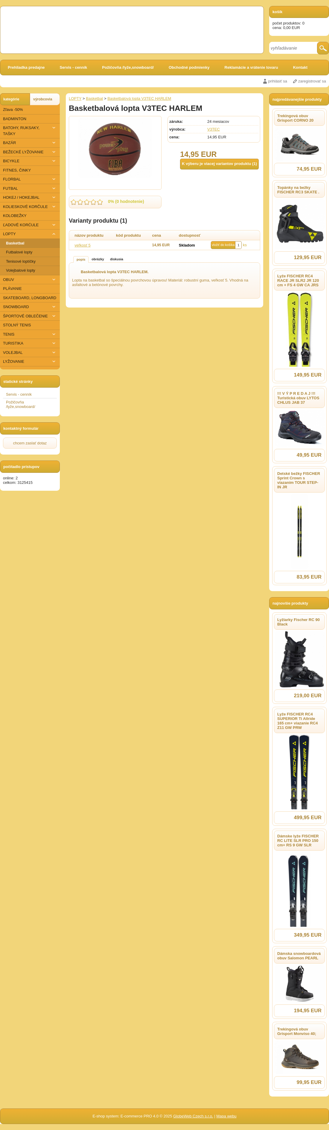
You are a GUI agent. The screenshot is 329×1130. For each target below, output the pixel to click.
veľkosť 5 (82, 245)
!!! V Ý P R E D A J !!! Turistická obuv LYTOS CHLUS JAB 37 (298, 398)
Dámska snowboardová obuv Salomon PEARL (299, 955)
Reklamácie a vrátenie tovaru (251, 67)
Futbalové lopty (19, 252)
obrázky (98, 259)
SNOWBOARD (30, 307)
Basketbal (15, 243)
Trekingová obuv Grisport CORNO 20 (295, 118)
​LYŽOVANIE (30, 361)
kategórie (11, 99)
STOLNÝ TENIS (17, 325)
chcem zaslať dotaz (30, 443)
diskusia (116, 259)
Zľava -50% (13, 109)
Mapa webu (226, 1116)
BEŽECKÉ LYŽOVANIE (30, 152)
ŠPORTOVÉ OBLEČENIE (30, 316)
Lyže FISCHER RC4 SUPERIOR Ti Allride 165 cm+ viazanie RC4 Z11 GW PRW (297, 721)
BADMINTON (14, 119)
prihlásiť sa (277, 81)
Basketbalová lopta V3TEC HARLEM (139, 98)
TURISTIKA (30, 343)
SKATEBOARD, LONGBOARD (29, 298)
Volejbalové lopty (20, 270)
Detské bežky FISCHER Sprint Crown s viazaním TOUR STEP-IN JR (298, 480)
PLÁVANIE (12, 288)
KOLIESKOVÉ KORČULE (30, 207)
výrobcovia (42, 99)
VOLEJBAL (30, 352)
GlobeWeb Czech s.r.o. (193, 1116)
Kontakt (300, 67)
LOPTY (30, 234)
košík (277, 12)
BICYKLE (30, 161)
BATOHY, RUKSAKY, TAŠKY (30, 130)
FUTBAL (30, 188)
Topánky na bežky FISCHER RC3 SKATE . (298, 189)
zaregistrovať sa (312, 81)
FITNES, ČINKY (17, 170)
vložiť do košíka (223, 245)
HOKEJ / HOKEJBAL (30, 197)
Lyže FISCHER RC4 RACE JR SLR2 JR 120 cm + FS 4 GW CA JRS (298, 280)
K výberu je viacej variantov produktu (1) (219, 163)
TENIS (30, 334)
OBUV (30, 279)
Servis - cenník (73, 67)
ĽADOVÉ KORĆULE (30, 225)
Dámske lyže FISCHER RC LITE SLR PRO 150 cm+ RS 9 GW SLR (298, 840)
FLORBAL (30, 179)
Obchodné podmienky (189, 67)
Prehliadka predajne (26, 67)
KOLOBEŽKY (15, 215)
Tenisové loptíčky (21, 261)
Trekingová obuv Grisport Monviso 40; (296, 1031)
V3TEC (213, 129)
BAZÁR (30, 143)
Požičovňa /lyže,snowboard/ (128, 67)
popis (81, 259)
